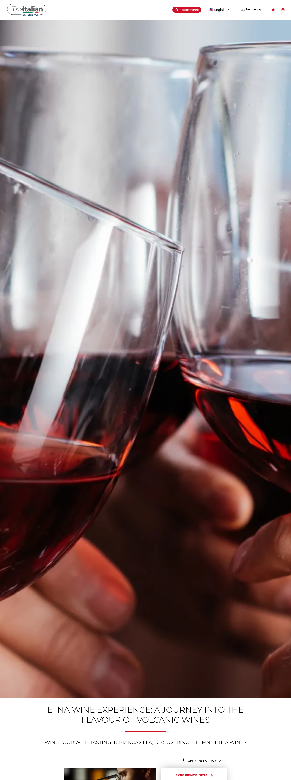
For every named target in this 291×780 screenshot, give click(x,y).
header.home (187, 10)
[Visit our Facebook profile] (273, 9)
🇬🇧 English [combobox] (217, 9)
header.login (252, 9)
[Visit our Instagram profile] (283, 9)
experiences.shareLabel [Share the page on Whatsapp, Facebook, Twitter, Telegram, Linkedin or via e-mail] (204, 760)
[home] (26, 9)
